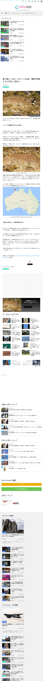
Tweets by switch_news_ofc (21, 631)
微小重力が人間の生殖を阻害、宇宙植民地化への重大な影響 (20, 388)
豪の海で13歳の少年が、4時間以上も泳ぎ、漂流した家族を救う (16, 300)
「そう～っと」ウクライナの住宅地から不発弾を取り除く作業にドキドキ (36, 534)
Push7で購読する (21, 463)
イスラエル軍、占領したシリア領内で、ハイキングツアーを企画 (36, 560)
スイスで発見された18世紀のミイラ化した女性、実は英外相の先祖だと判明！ (15, 37)
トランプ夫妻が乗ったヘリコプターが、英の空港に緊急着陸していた (35, 312)
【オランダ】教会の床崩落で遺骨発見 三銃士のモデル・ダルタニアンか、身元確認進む (25, 407)
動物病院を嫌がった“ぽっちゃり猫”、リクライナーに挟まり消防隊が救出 (23, 394)
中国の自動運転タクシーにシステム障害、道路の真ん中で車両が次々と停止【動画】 (25, 441)
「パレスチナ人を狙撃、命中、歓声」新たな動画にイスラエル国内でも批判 (36, 574)
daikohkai (11, 25)
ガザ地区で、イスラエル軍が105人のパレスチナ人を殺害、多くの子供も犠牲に (36, 581)
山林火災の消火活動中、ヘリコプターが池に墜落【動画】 (15, 318)
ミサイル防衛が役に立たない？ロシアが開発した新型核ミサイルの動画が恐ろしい (37, 37)
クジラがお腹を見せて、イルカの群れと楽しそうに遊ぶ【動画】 (15, 326)
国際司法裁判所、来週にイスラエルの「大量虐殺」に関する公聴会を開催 (36, 546)
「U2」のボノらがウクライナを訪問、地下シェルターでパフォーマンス (15, 527)
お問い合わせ (35, 674)
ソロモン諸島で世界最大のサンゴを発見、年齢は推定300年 (19, 618)
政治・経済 (24, 39)
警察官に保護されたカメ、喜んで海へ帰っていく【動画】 (35, 300)
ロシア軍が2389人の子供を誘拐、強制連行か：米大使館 (36, 513)
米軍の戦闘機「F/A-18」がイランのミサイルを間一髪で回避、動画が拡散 (23, 411)
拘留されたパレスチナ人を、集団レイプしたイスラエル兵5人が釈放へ (36, 567)
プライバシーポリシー (26, 674)
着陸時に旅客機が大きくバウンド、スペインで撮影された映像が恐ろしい (14, 29)
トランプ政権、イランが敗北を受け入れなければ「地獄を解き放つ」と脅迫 (36, 553)
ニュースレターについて (17, 676)
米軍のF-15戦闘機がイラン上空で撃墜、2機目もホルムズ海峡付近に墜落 (22, 436)
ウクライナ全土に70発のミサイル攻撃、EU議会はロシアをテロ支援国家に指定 (36, 499)
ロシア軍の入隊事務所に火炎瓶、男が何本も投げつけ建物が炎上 (37, 29)
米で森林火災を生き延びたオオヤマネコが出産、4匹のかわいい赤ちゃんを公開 (23, 601)
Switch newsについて (9, 674)
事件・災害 (24, 32)
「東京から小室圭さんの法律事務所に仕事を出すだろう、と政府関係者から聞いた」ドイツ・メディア (25, 613)
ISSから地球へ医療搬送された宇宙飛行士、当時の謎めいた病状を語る (22, 400)
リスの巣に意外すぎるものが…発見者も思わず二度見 (14, 22)
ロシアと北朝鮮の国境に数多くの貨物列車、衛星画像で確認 (36, 527)
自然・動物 (2, 25)
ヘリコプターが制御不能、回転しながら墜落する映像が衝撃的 (35, 306)
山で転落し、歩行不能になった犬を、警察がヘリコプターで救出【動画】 (15, 312)
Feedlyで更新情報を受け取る (21, 468)
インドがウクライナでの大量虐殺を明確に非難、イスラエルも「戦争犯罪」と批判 (36, 520)
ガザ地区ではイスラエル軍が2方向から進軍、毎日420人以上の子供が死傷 (15, 574)
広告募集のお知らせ (27, 676)
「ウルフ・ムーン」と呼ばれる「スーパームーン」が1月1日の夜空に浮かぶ (22, 607)
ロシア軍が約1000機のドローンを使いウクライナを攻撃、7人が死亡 (15, 534)
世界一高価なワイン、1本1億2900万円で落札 (17, 447)
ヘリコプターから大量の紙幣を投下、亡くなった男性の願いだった (35, 318)
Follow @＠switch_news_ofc (30, 634)
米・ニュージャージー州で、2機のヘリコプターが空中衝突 (16, 306)
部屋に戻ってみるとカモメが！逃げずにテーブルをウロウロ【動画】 (21, 595)
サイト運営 (18, 674)
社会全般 (2, 32)
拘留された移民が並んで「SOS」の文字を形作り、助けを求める (15, 333)
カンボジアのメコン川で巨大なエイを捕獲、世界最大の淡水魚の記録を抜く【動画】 (37, 23)
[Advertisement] (21, 51)
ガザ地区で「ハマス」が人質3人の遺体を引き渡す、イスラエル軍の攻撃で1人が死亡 (15, 581)
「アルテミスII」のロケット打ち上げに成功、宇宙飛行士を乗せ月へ (21, 430)
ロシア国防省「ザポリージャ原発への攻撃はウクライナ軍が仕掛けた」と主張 (36, 506)
